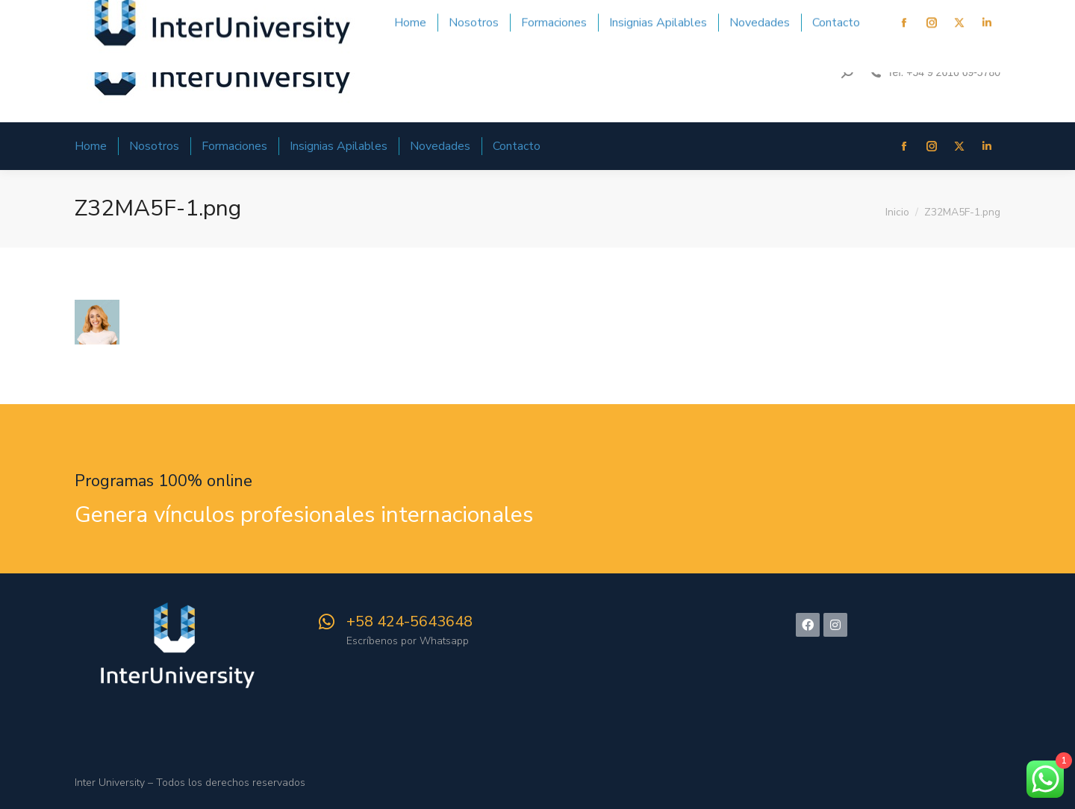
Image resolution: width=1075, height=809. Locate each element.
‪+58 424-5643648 (409, 621)
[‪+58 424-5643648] (326, 622)
